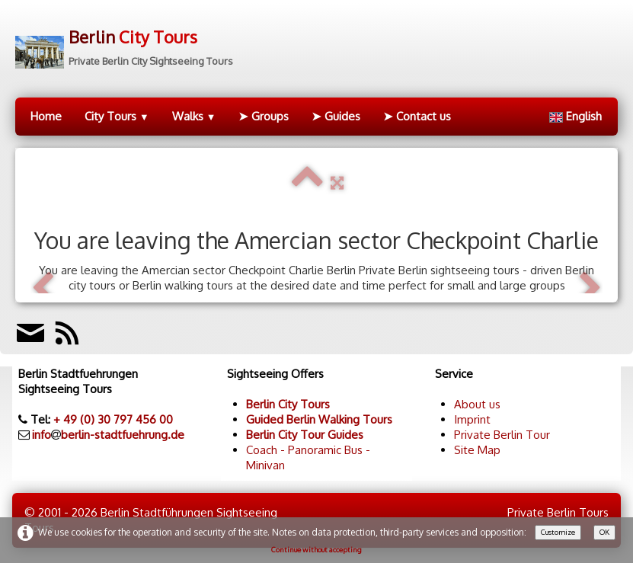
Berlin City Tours (288, 404)
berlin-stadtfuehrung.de (122, 434)
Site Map (477, 450)
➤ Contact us (417, 116)
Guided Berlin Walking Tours (319, 419)
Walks (194, 116)
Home (46, 116)
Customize (558, 531)
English (577, 116)
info (41, 434)
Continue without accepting (316, 549)
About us (477, 404)
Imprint (472, 419)
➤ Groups (263, 116)
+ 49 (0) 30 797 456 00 (113, 419)
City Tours (117, 116)
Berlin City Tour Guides (304, 434)
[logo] (124, 42)
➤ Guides (336, 116)
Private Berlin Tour (502, 434)
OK (604, 531)
